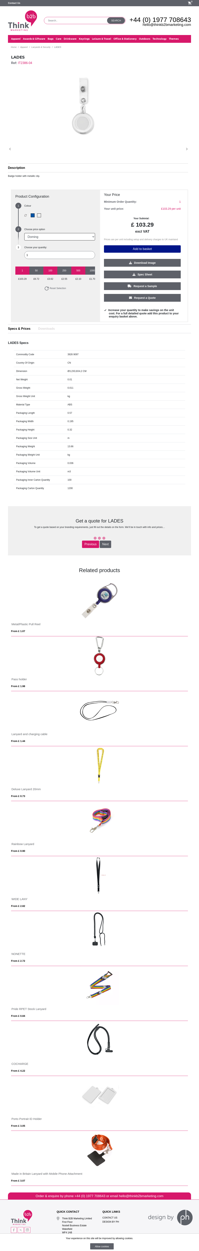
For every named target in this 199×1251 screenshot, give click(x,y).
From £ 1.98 (18, 686)
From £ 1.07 (18, 631)
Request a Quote (142, 297)
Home (14, 47)
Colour (27, 205)
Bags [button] (50, 38)
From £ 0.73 (18, 796)
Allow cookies (102, 1246)
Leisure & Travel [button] (101, 38)
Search (116, 20)
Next (105, 544)
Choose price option (34, 229)
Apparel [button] (16, 38)
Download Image (142, 262)
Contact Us (14, 3)
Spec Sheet (142, 274)
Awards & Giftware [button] (34, 38)
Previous (91, 544)
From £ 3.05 (18, 1125)
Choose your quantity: (35, 247)
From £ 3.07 (18, 1180)
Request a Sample (142, 286)
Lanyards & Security (40, 47)
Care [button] (58, 38)
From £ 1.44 (18, 741)
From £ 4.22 (18, 1070)
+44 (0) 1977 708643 (160, 19)
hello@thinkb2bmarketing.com (167, 25)
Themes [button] (174, 38)
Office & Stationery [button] (125, 38)
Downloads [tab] (46, 328)
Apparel (24, 47)
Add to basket (142, 249)
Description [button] (16, 167)
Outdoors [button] (144, 38)
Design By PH (110, 1221)
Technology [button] (160, 38)
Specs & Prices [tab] (19, 328)
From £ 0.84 (18, 1015)
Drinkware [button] (70, 38)
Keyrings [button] (84, 38)
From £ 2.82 (18, 906)
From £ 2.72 (18, 960)
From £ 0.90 (18, 850)
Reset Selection (55, 288)
